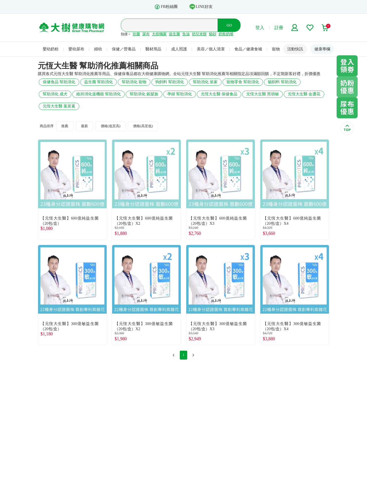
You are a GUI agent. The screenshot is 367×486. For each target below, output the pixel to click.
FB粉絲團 (166, 7)
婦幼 (98, 49)
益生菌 (174, 34)
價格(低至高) (110, 126)
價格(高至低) (143, 126)
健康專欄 (322, 49)
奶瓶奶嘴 (226, 34)
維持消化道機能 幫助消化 (98, 94)
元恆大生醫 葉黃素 (59, 106)
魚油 (186, 34)
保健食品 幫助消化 (59, 82)
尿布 (146, 34)
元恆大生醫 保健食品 (219, 94)
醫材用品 (153, 49)
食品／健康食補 (248, 49)
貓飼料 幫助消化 (282, 82)
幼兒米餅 (199, 34)
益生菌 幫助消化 (98, 82)
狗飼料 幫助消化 (169, 82)
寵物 (276, 49)
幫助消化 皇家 (205, 82)
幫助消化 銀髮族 (144, 94)
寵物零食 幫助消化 (242, 82)
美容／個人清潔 (210, 49)
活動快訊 (295, 49)
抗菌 (136, 34)
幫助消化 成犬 (55, 94)
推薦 (64, 126)
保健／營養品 (124, 49)
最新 (84, 126)
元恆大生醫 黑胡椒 (262, 94)
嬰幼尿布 (76, 49)
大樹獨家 (159, 34)
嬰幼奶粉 (51, 49)
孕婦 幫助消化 (179, 94)
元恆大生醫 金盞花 (304, 94)
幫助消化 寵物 (134, 82)
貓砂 (212, 34)
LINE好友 (201, 6)
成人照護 (179, 49)
